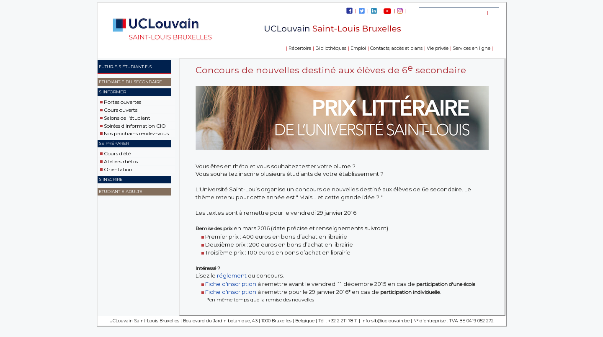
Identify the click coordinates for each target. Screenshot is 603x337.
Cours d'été (117, 153)
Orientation (118, 169)
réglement (232, 275)
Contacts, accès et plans (396, 48)
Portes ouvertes (122, 102)
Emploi (358, 48)
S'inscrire (111, 179)
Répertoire (300, 48)
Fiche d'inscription (230, 283)
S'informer (112, 92)
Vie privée (437, 48)
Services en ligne (471, 48)
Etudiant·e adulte (120, 191)
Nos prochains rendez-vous (136, 133)
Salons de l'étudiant (127, 118)
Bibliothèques (330, 48)
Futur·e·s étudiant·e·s (125, 66)
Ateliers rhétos (121, 161)
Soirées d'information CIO (135, 125)
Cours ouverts (120, 110)
